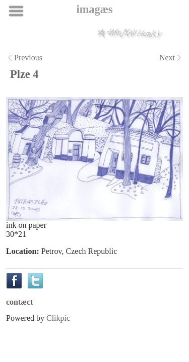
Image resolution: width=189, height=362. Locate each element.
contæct (19, 302)
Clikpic (58, 318)
